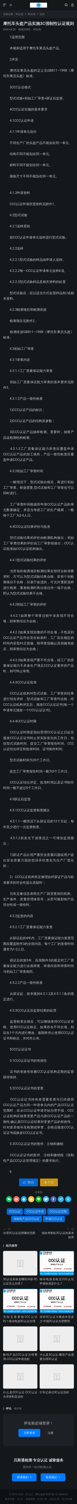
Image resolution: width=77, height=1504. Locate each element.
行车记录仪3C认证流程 (54, 1392)
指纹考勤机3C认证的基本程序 (58, 1235)
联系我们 (24, 1477)
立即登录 (29, 1432)
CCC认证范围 (58, 1211)
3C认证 (38, 5)
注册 (50, 1432)
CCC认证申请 (35, 1211)
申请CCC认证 (53, 1218)
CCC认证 (15, 1211)
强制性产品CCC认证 (26, 1218)
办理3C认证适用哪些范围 (19, 1233)
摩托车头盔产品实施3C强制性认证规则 (38, 23)
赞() (28, 1182)
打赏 (49, 1182)
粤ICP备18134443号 (57, 1494)
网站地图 (40, 1494)
